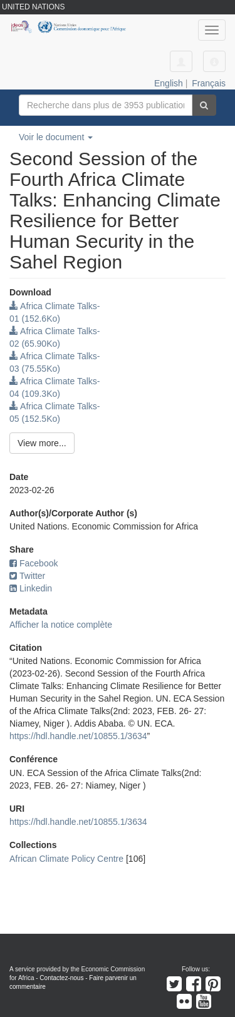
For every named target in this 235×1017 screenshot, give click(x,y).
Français (209, 83)
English (168, 83)
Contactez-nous (61, 977)
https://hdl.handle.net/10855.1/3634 (78, 736)
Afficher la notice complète (60, 625)
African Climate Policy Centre (66, 859)
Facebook (33, 563)
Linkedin (30, 588)
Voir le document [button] (56, 137)
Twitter (27, 576)
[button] (214, 61)
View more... (42, 443)
